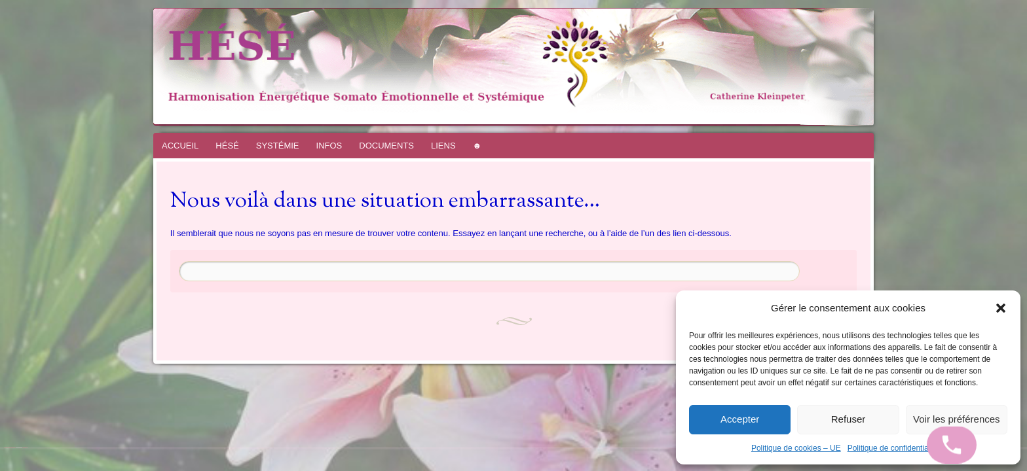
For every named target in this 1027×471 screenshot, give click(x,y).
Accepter (739, 419)
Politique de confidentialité (893, 448)
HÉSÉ (226, 145)
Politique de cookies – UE (796, 448)
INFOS (329, 145)
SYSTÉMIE (277, 145)
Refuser (848, 419)
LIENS (443, 145)
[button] (1000, 308)
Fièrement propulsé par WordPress (10, 447)
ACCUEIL (180, 145)
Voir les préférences (956, 419)
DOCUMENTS (386, 145)
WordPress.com (25, 447)
